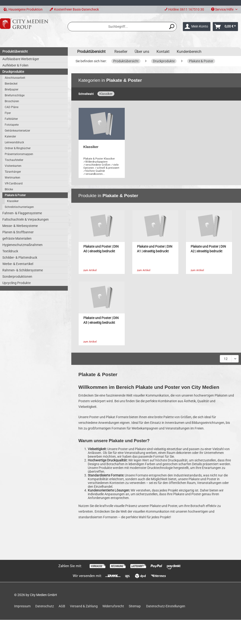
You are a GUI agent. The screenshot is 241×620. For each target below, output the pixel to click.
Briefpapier (11, 89)
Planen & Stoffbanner (18, 232)
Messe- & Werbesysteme (20, 226)
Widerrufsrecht (113, 606)
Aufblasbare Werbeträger (20, 59)
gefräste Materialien (17, 238)
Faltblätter (11, 119)
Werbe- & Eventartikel (17, 264)
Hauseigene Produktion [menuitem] (23, 9)
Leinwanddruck (14, 142)
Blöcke (9, 189)
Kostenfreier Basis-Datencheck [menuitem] (74, 9)
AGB (62, 606)
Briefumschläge (14, 95)
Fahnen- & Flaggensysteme (22, 213)
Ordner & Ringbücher (18, 148)
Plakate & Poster (15, 195)
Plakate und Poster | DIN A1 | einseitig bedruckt (154, 249)
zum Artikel (90, 270)
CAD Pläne (11, 107)
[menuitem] (184, 9)
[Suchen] (172, 26)
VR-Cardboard (14, 183)
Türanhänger (13, 171)
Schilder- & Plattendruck (19, 257)
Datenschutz (44, 606)
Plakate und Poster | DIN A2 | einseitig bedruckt (208, 249)
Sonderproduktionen (17, 276)
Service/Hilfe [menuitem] (222, 9)
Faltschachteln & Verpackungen (25, 219)
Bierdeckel (11, 83)
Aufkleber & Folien (15, 65)
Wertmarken (12, 177)
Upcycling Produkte (16, 283)
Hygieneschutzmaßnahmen (22, 245)
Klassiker (13, 201)
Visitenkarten (13, 166)
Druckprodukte (13, 72)
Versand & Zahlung (84, 606)
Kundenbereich (189, 51)
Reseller (120, 51)
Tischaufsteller (14, 160)
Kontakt (163, 51)
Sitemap (135, 606)
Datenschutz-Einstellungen (165, 606)
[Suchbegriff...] (122, 26)
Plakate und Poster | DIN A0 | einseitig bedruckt (101, 249)
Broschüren (12, 101)
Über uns (142, 51)
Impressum (22, 606)
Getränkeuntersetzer (17, 130)
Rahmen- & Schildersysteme (22, 270)
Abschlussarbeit (15, 77)
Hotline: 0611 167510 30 (186, 9)
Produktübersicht (15, 51)
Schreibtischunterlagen (19, 207)
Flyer (8, 113)
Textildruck (10, 251)
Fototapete (12, 124)
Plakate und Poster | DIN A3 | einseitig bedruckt (101, 320)
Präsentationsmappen (19, 154)
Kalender (10, 136)
